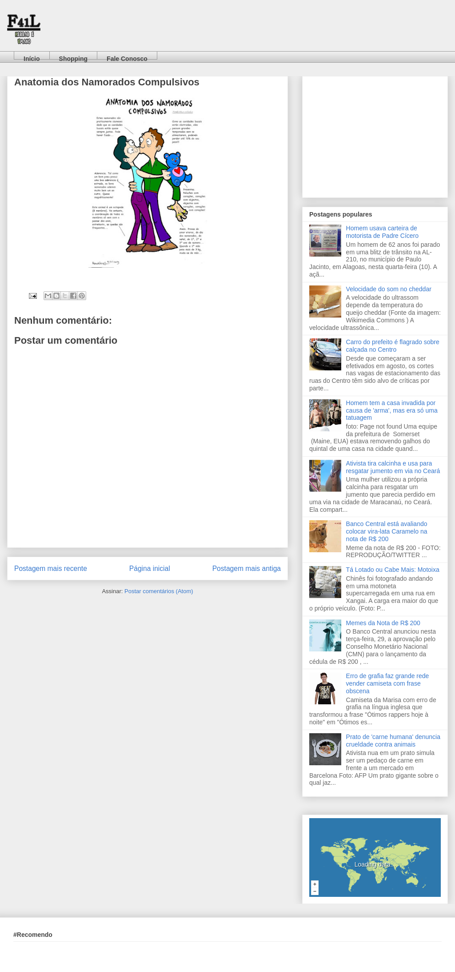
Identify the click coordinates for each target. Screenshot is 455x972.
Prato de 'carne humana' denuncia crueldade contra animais (393, 740)
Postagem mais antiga (246, 568)
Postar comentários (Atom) (158, 591)
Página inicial (149, 568)
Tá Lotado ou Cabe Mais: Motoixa (392, 569)
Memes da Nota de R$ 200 (383, 623)
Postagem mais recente (50, 568)
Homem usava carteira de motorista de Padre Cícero (382, 232)
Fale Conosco (127, 57)
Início (32, 57)
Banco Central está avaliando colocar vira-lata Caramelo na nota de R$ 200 (386, 531)
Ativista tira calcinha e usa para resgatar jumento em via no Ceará (393, 467)
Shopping (73, 57)
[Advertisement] (375, 135)
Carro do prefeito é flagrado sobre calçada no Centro (392, 345)
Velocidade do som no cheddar (388, 289)
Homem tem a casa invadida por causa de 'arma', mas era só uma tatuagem (392, 410)
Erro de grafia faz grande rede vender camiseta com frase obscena (387, 683)
